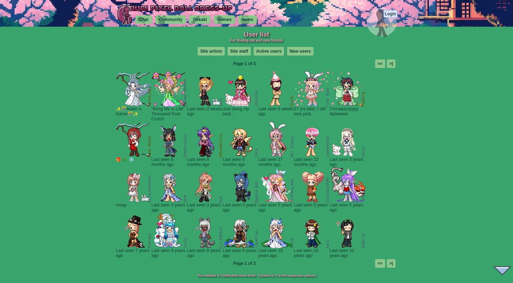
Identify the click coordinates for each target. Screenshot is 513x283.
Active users (268, 51)
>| (391, 63)
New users (300, 51)
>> (380, 63)
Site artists (211, 51)
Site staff (239, 51)
